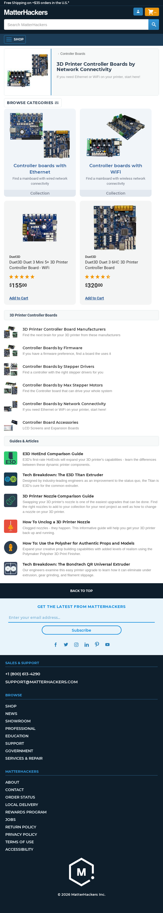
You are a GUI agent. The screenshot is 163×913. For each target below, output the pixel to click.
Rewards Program (26, 812)
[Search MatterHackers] (153, 24)
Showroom (18, 721)
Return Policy (20, 827)
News (11, 713)
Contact (14, 789)
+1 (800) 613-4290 (22, 673)
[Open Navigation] (15, 39)
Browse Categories (33, 102)
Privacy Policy (21, 834)
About (12, 782)
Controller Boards (72, 54)
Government (19, 751)
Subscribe (81, 630)
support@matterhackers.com (41, 681)
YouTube (107, 644)
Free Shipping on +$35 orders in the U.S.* (36, 3)
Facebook (55, 644)
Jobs (10, 819)
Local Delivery (21, 804)
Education (16, 736)
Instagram (76, 644)
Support (14, 743)
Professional (20, 728)
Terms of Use (19, 842)
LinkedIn (86, 644)
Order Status (20, 797)
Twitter (66, 644)
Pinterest (97, 644)
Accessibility (19, 849)
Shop (10, 706)
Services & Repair (24, 758)
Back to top (81, 591)
